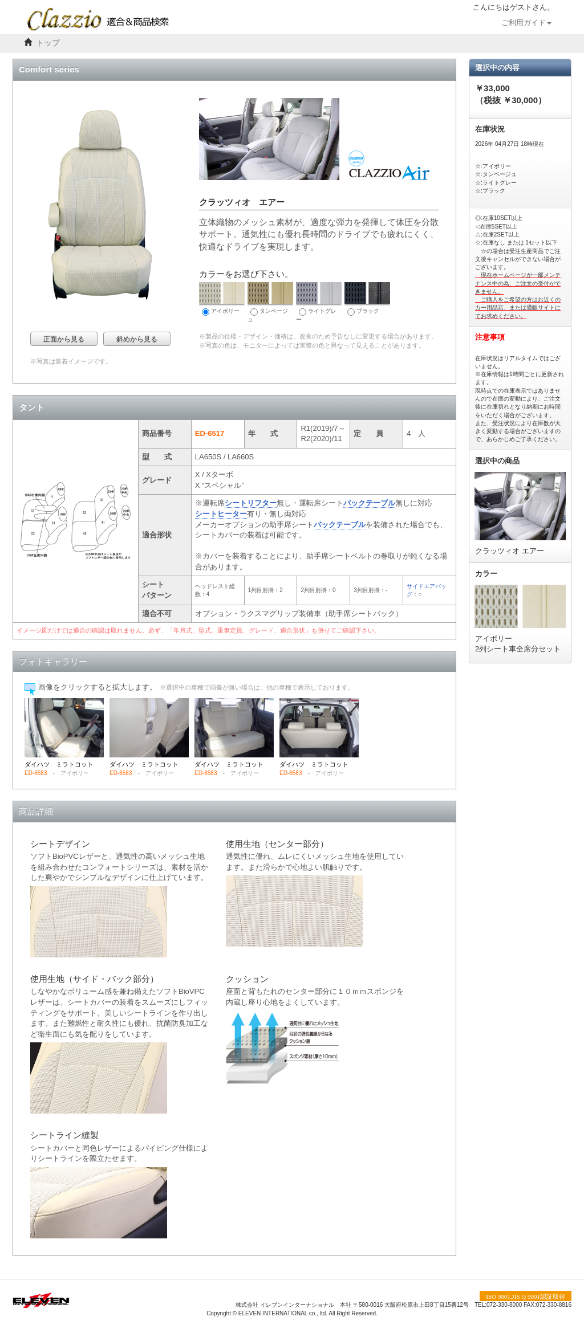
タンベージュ (270, 302)
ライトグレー (319, 302)
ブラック (367, 299)
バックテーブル (369, 503)
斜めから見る (136, 339)
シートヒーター (221, 513)
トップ (48, 43)
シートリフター (251, 503)
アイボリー (222, 299)
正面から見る (63, 339)
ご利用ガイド (526, 23)
